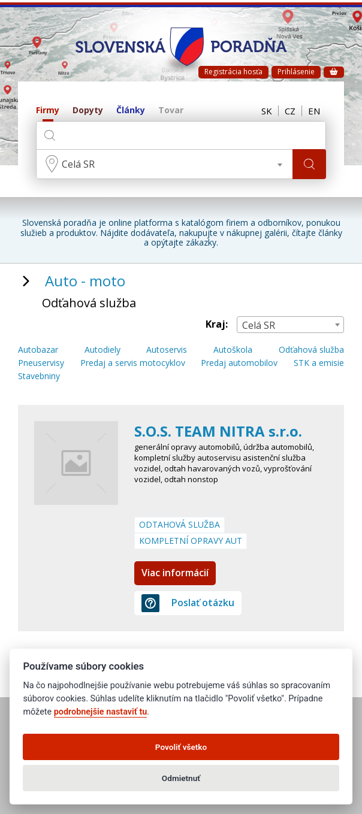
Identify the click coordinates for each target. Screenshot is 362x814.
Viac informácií (175, 572)
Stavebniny (39, 376)
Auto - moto (85, 281)
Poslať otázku (187, 603)
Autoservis (166, 350)
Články (130, 110)
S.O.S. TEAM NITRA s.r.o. (218, 431)
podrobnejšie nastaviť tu (100, 712)
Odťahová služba (311, 350)
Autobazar (38, 350)
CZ (290, 110)
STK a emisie (319, 363)
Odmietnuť (181, 778)
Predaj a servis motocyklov (132, 363)
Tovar (170, 110)
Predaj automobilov (239, 363)
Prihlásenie (296, 71)
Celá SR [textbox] (78, 164)
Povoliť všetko (181, 747)
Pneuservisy (41, 363)
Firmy (47, 110)
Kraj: (217, 324)
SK (266, 110)
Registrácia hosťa (233, 71)
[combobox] (164, 164)
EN (314, 110)
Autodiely (102, 350)
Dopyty (88, 110)
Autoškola (232, 350)
